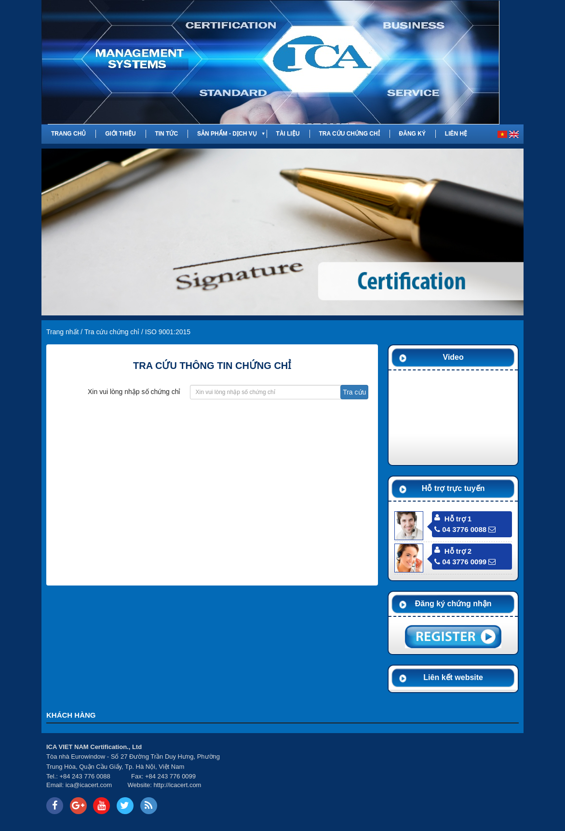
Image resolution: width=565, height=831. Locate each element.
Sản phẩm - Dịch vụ (227, 133)
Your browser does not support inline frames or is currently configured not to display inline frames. (383, 779)
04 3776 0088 (460, 529)
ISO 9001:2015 (167, 332)
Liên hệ (456, 133)
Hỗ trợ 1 (457, 519)
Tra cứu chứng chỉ (349, 133)
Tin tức (166, 133)
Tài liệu (288, 133)
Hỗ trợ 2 (457, 551)
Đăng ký (412, 133)
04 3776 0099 (460, 562)
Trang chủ (68, 133)
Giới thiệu (120, 133)
